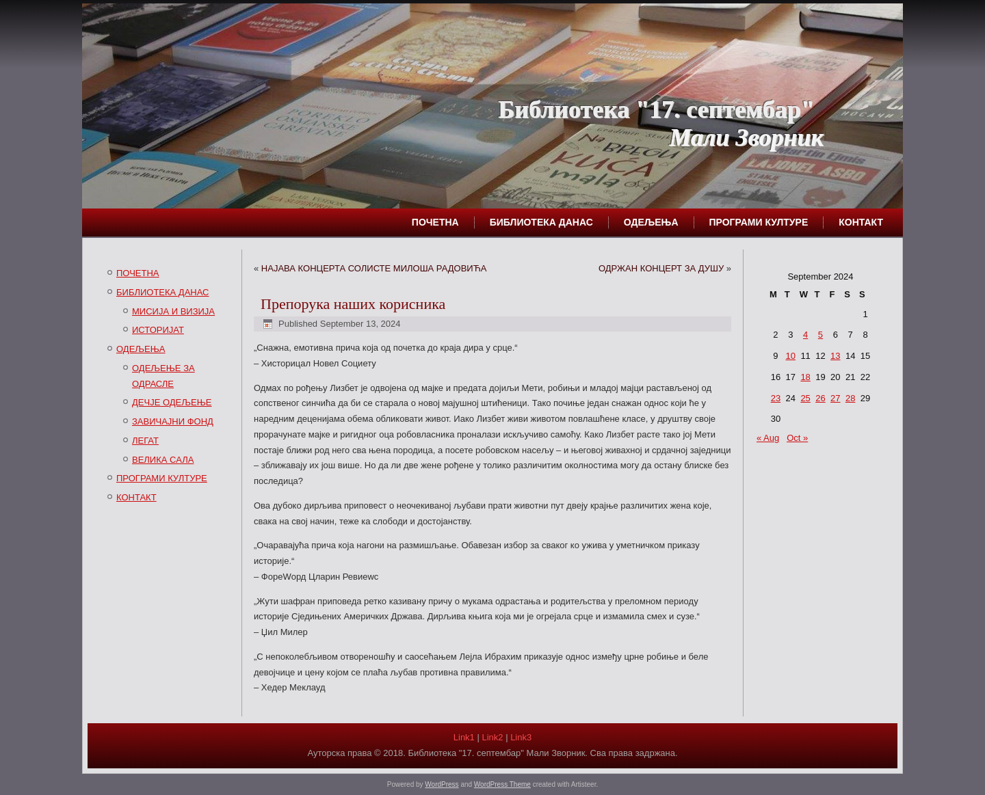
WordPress (441, 784)
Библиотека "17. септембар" (656, 109)
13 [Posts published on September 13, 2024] (835, 356)
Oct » (797, 438)
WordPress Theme (502, 784)
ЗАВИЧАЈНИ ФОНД (172, 421)
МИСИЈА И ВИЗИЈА (173, 311)
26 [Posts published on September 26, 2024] (820, 398)
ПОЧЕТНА (435, 222)
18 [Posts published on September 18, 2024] (805, 377)
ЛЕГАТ (145, 440)
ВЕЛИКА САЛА (163, 460)
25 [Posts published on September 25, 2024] (805, 398)
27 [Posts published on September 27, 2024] (835, 398)
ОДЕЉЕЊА (651, 222)
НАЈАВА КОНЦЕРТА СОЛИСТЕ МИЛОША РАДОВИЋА (374, 268)
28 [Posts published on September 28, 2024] (850, 398)
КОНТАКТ (861, 222)
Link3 (520, 737)
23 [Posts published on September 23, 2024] (775, 398)
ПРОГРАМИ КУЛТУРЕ (759, 222)
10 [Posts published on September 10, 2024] (791, 356)
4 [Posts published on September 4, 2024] (805, 334)
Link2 (492, 737)
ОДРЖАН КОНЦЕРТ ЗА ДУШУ (661, 268)
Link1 (464, 737)
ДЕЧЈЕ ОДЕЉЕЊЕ (171, 402)
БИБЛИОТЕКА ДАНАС (541, 222)
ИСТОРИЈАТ (158, 330)
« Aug (768, 438)
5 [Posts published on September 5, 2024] (820, 334)
